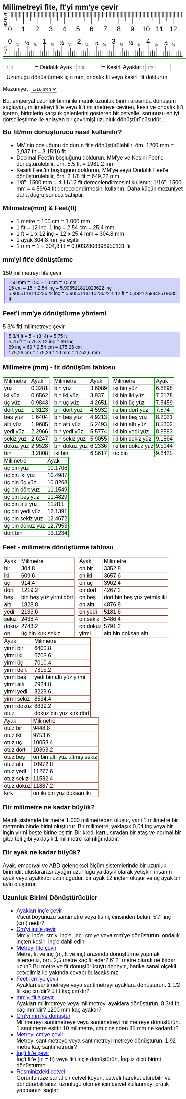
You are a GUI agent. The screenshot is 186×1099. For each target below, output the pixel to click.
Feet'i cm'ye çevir (37, 979)
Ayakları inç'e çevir (39, 911)
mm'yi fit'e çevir (35, 997)
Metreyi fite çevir (36, 948)
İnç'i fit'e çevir (32, 1053)
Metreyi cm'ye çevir (39, 1034)
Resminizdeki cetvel (40, 1072)
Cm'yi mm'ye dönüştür (43, 1016)
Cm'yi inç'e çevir (36, 929)
